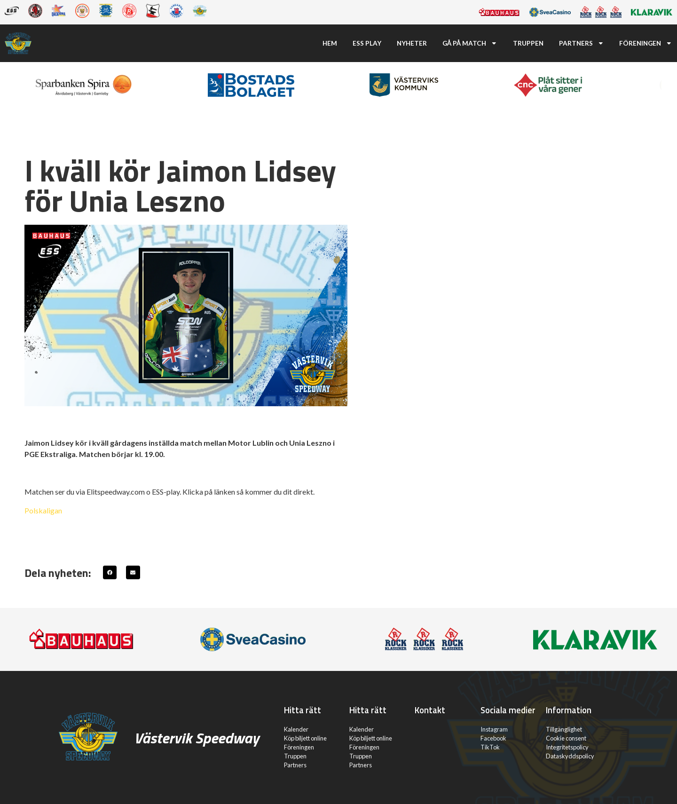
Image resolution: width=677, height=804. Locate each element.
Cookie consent (566, 738)
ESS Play (367, 43)
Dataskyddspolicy (570, 756)
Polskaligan (43, 510)
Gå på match (469, 43)
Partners (581, 43)
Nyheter (412, 43)
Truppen (528, 43)
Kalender (296, 729)
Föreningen (645, 43)
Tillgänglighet (564, 729)
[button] (110, 572)
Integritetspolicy (567, 747)
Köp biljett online (305, 738)
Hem (330, 43)
